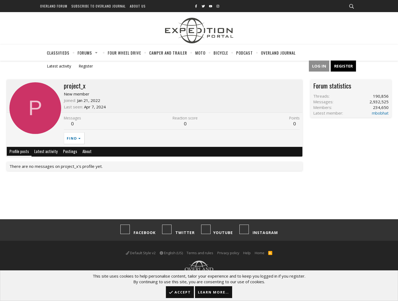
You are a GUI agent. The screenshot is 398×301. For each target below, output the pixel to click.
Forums (85, 53)
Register (86, 66)
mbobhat (380, 113)
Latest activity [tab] (46, 151)
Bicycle (221, 53)
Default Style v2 (141, 252)
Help (247, 252)
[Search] (351, 6)
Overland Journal (278, 53)
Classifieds (58, 53)
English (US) (171, 252)
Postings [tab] (70, 151)
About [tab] (87, 151)
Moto (200, 53)
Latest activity (59, 66)
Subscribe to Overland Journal (98, 6)
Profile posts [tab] (19, 151)
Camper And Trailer (168, 53)
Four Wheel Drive (124, 53)
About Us (138, 6)
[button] (96, 53)
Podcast (244, 53)
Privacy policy (228, 252)
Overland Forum (53, 6)
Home (259, 252)
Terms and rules (200, 252)
